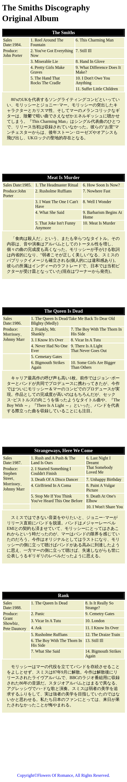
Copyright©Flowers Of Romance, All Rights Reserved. (63, 775)
